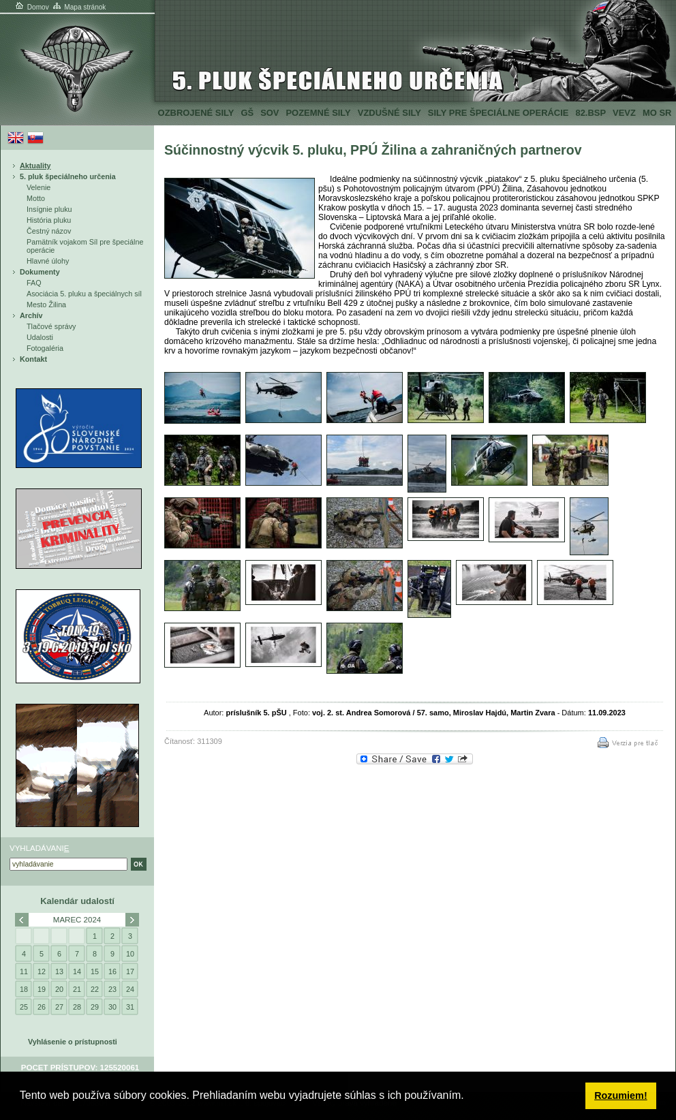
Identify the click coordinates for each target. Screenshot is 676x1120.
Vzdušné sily (389, 113)
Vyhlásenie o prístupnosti (72, 1042)
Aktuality (35, 165)
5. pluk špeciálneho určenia (68, 176)
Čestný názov (49, 231)
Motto (36, 198)
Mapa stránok (78, 7)
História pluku (49, 220)
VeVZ (624, 113)
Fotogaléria (45, 348)
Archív (31, 315)
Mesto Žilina (46, 304)
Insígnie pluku (49, 209)
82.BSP (590, 113)
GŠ (247, 113)
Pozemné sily (318, 113)
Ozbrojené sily (196, 113)
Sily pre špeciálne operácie (498, 113)
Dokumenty (40, 272)
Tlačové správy (51, 326)
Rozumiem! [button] (620, 1095)
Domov (31, 7)
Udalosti (40, 337)
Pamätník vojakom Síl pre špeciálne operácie (85, 246)
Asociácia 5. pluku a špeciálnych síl (84, 294)
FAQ (34, 283)
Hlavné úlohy (48, 261)
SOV (269, 113)
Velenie (38, 187)
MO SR (657, 113)
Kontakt (33, 359)
